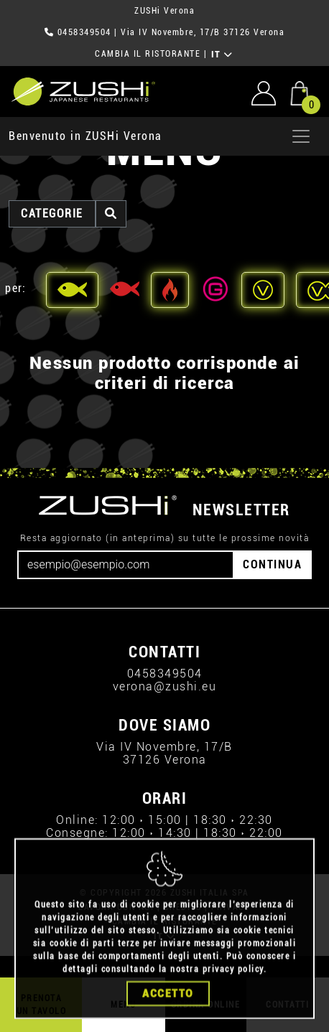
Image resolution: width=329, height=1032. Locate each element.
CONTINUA (272, 564)
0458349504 (84, 32)
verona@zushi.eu (165, 686)
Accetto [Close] (168, 1011)
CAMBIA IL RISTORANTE (147, 54)
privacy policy (233, 987)
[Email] (125, 564)
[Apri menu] (301, 136)
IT (222, 55)
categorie (52, 213)
